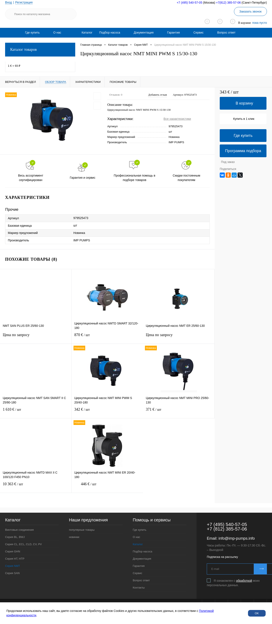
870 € (107, 337)
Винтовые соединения (19, 529)
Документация (143, 32)
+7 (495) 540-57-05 (189, 2)
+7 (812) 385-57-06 (227, 529)
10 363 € (36, 486)
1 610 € (36, 412)
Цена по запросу (36, 337)
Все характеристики (177, 118)
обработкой (244, 580)
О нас (57, 32)
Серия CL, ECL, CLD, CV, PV (23, 544)
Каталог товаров (40, 50)
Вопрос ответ (226, 32)
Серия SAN (12, 573)
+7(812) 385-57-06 (228, 2)
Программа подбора (243, 151)
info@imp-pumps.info (236, 538)
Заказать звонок (250, 11)
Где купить (32, 32)
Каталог (138, 544)
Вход (8, 2)
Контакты (139, 587)
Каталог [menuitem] (87, 32)
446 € (107, 486)
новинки (74, 537)
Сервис (198, 32)
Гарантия (173, 32)
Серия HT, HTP (14, 558)
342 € (107, 412)
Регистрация (24, 2)
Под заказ (228, 162)
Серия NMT (12, 565)
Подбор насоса (109, 32)
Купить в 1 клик (243, 118)
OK (257, 613)
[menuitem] (32, 32)
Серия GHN (12, 551)
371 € (179, 412)
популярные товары (81, 529)
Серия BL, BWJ (15, 537)
